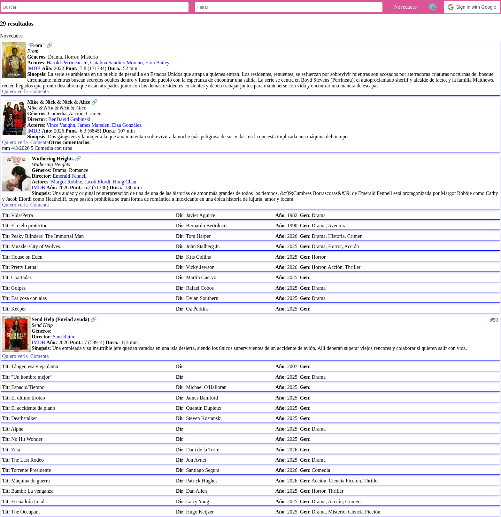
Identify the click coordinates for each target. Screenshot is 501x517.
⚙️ (432, 7)
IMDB (34, 68)
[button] (472, 7)
